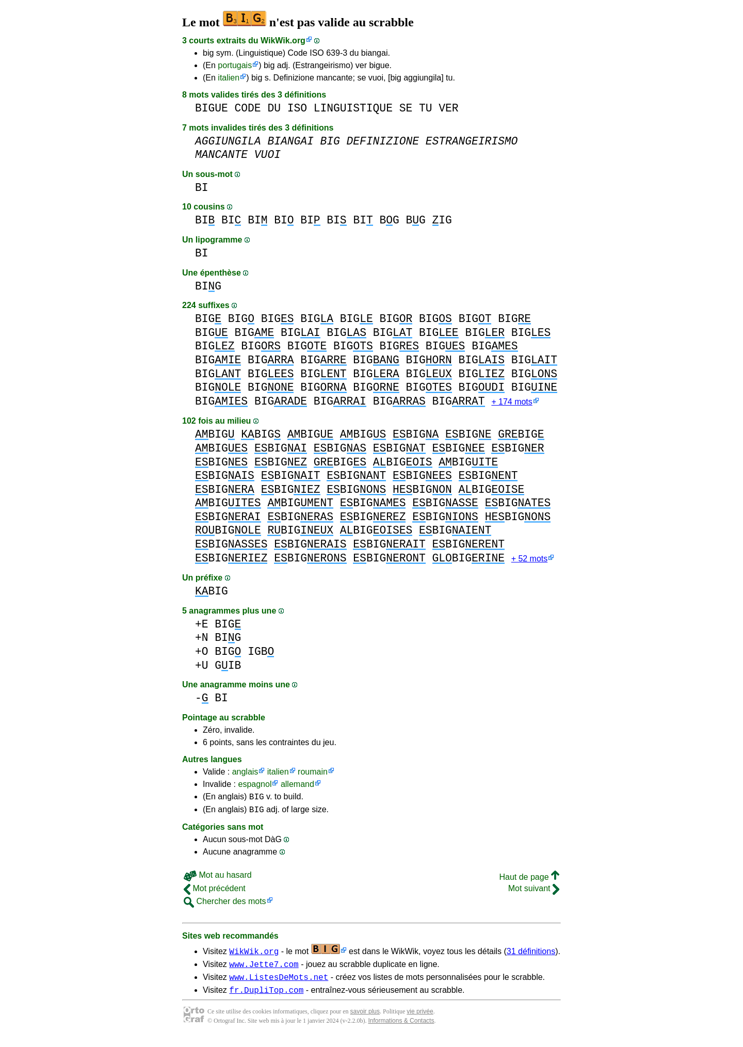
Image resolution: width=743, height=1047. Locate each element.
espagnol (254, 786)
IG (442, 220)
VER (448, 108)
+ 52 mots (529, 560)
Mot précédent (215, 893)
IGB (261, 653)
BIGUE (211, 108)
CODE (248, 108)
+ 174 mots (511, 402)
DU (274, 108)
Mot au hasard (218, 880)
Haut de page (529, 882)
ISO (297, 108)
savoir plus (365, 1021)
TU (425, 108)
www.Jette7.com (263, 970)
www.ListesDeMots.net (278, 985)
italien (228, 77)
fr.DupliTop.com (266, 999)
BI (201, 187)
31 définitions (531, 956)
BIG (208, 286)
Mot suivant (533, 893)
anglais (245, 773)
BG (389, 220)
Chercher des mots (225, 906)
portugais (235, 65)
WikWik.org (283, 40)
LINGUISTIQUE (353, 108)
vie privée (420, 1021)
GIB (228, 667)
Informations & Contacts (401, 1030)
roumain (313, 773)
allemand (297, 786)
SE (406, 108)
